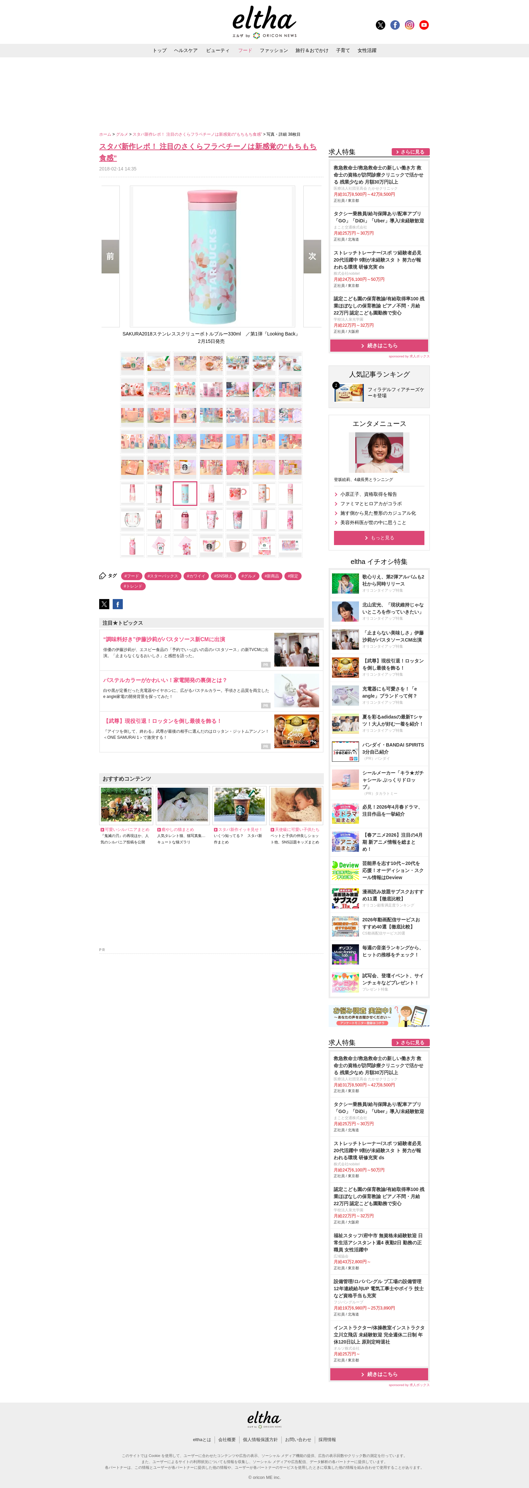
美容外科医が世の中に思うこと (373, 522)
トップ (159, 50)
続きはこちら (382, 345)
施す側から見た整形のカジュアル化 (378, 513)
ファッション (274, 50)
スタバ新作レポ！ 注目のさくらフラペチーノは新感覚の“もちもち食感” (198, 134)
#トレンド (133, 586)
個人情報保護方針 (260, 1439)
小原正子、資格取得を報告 (368, 494)
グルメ (122, 134)
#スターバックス (163, 576)
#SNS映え (223, 576)
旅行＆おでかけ (312, 50)
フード (245, 50)
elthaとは (202, 1439)
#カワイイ (196, 576)
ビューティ (218, 50)
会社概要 (227, 1439)
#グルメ (249, 576)
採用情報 (327, 1439)
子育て (343, 50)
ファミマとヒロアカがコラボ (371, 503)
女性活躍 (367, 50)
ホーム (105, 134)
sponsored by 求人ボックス (409, 356)
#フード (131, 576)
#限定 (293, 576)
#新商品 (272, 576)
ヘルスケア (186, 50)
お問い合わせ (298, 1439)
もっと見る (382, 537)
